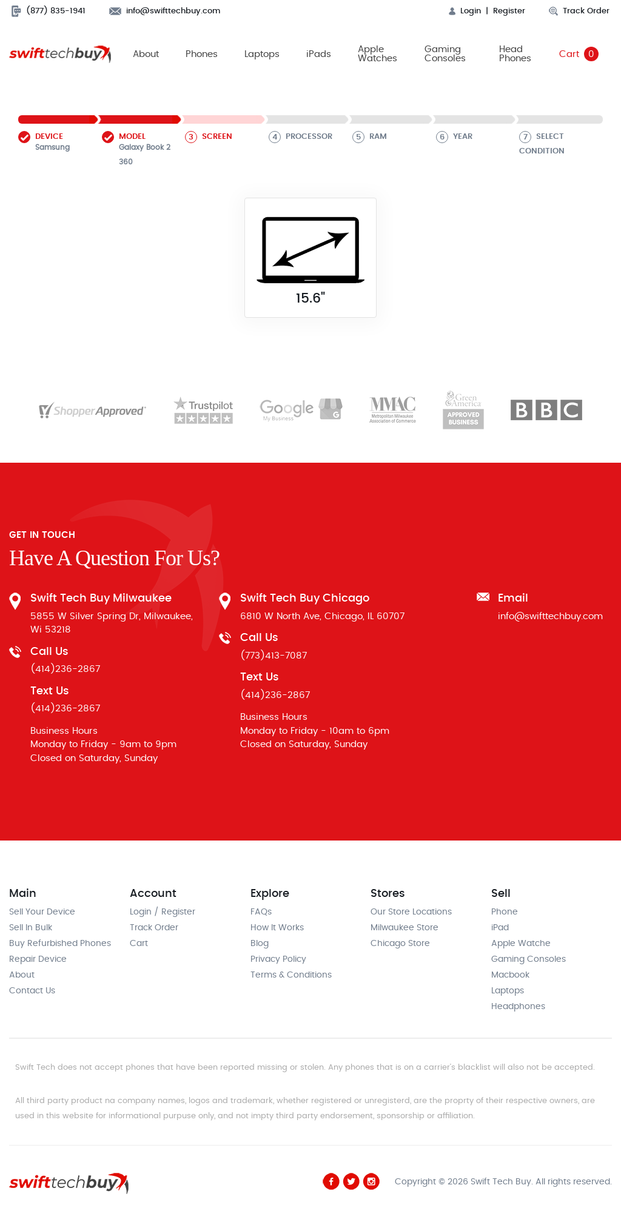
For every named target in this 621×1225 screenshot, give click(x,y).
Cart (579, 54)
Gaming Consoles (444, 54)
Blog (259, 944)
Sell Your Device (42, 912)
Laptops (262, 54)
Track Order (579, 11)
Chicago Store (400, 944)
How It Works (277, 928)
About (146, 54)
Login (465, 11)
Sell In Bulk (30, 928)
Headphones (518, 1007)
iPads (318, 54)
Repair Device (38, 960)
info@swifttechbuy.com (165, 11)
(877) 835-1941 (49, 11)
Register (509, 11)
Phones (202, 54)
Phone (504, 912)
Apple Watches (377, 54)
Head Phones (515, 54)
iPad (500, 928)
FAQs (261, 912)
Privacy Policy (278, 960)
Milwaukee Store (404, 928)
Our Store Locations (411, 912)
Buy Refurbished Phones (60, 944)
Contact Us (32, 991)
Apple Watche (521, 944)
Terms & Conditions (291, 976)
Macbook (510, 976)
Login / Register (162, 912)
